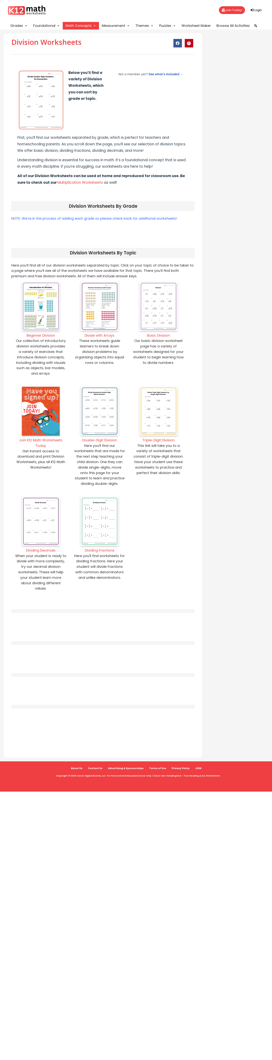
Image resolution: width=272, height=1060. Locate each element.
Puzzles (167, 25)
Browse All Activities (233, 25)
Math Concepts (81, 25)
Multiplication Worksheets (80, 182)
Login (256, 10)
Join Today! (232, 10)
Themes (144, 25)
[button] (256, 26)
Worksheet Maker (196, 25)
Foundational (46, 25)
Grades (19, 25)
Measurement (116, 25)
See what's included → (165, 74)
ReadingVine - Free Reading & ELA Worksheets (193, 775)
